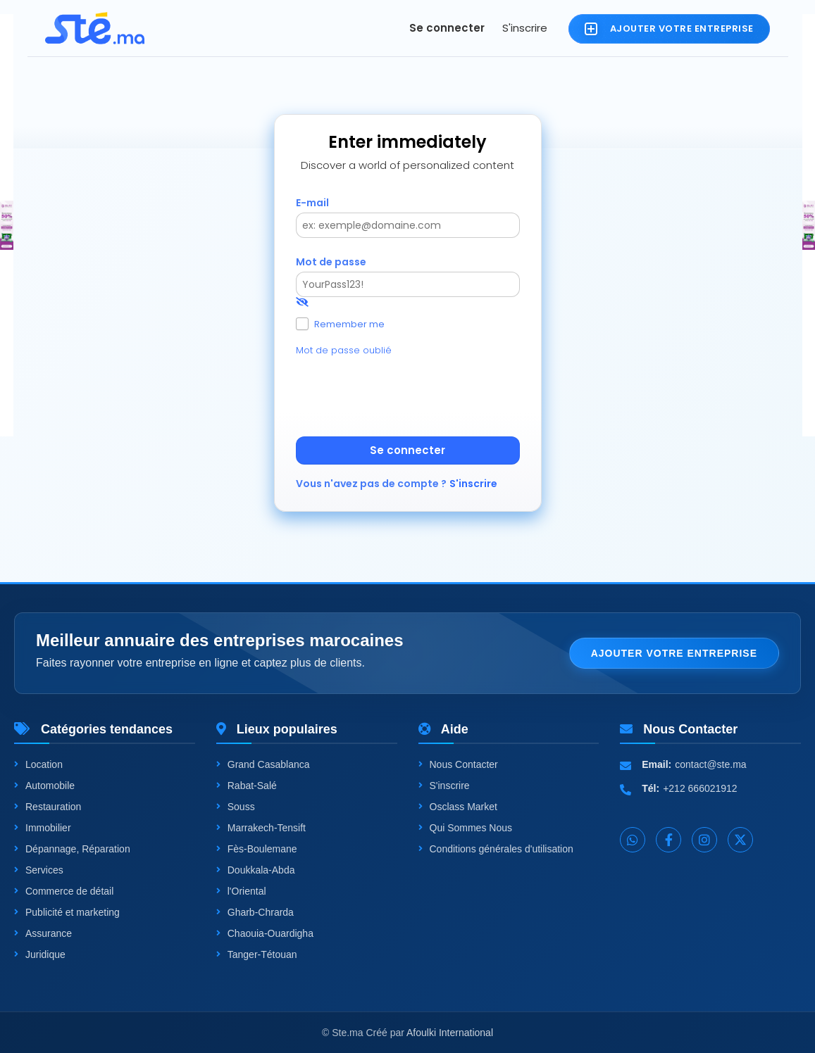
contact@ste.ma (710, 764)
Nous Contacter (458, 764)
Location (38, 764)
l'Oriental (241, 891)
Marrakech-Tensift (261, 827)
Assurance (43, 933)
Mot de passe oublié (344, 350)
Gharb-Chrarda (255, 912)
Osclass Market (457, 806)
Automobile (44, 785)
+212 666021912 (700, 788)
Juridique (40, 954)
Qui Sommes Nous (465, 827)
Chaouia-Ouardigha (264, 933)
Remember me (349, 323)
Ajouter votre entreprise (674, 653)
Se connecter (447, 27)
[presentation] (403, 394)
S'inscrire (524, 27)
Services (38, 870)
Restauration (47, 806)
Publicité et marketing (67, 912)
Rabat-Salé (246, 785)
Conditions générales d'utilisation (495, 849)
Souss (235, 806)
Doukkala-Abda (255, 870)
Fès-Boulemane (256, 849)
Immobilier (42, 827)
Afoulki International (449, 1032)
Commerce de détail (63, 891)
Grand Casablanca (263, 764)
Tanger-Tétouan (256, 954)
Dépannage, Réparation (72, 849)
